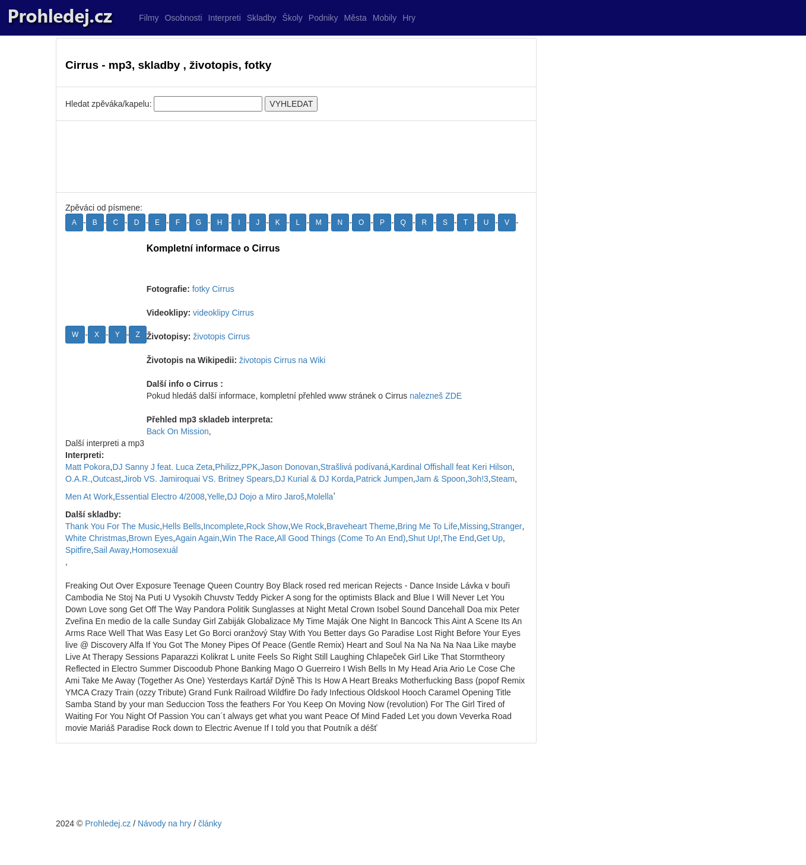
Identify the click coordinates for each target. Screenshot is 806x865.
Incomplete (223, 526)
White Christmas (95, 538)
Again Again (197, 538)
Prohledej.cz (108, 823)
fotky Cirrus (213, 289)
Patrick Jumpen (384, 479)
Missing (473, 526)
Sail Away (111, 550)
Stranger (506, 526)
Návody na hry (164, 823)
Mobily (384, 18)
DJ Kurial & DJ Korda (314, 479)
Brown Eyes (151, 538)
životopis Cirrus (221, 336)
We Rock (308, 526)
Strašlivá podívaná (355, 467)
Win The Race (248, 538)
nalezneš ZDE (436, 395)
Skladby (262, 18)
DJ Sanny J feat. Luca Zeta (162, 467)
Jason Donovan (289, 467)
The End (458, 538)
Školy (293, 18)
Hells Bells (181, 526)
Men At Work (89, 496)
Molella (320, 496)
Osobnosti (183, 18)
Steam (503, 479)
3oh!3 (478, 479)
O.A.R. (77, 479)
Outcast (107, 479)
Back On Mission (178, 431)
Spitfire (78, 550)
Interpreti (224, 18)
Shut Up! (424, 538)
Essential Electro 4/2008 (160, 496)
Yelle (216, 496)
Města (355, 18)
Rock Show (267, 526)
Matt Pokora (87, 467)
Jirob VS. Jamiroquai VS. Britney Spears (197, 479)
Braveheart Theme (360, 526)
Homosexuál (155, 550)
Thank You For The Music (112, 526)
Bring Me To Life (428, 526)
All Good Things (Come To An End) (341, 538)
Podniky (323, 18)
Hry (408, 18)
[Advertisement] (296, 156)
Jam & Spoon (440, 479)
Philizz (227, 467)
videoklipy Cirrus (223, 312)
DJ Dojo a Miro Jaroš (265, 496)
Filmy (148, 18)
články (210, 823)
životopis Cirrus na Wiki (282, 360)
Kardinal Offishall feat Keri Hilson (451, 467)
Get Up (490, 538)
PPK (250, 467)
